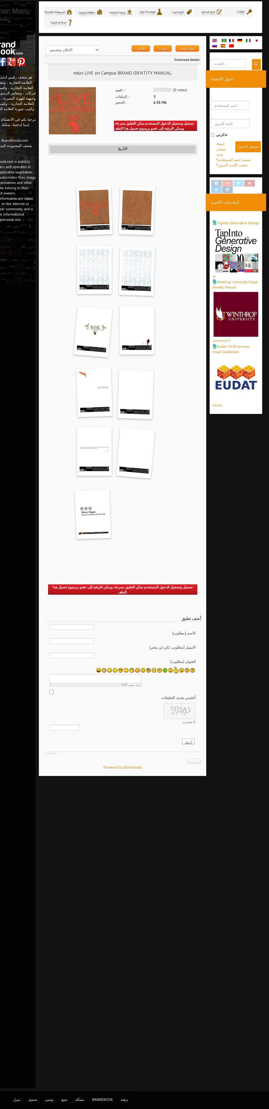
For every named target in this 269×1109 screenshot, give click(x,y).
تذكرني (228, 136)
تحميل (32, 1099)
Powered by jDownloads (146, 1077)
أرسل (197, 1052)
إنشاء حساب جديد (239, 156)
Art (223, 269)
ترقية (124, 1099)
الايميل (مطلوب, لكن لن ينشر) (181, 957)
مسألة (79, 1099)
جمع (64, 1099)
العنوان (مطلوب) (192, 971)
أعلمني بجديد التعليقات (187, 1007)
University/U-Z (230, 323)
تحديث (197, 1032)
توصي (49, 1099)
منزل (16, 1099)
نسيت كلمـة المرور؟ (241, 166)
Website (226, 378)
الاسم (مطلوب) (193, 943)
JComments (88, 1063)
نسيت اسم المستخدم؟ (242, 161)
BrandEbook (102, 1099)
